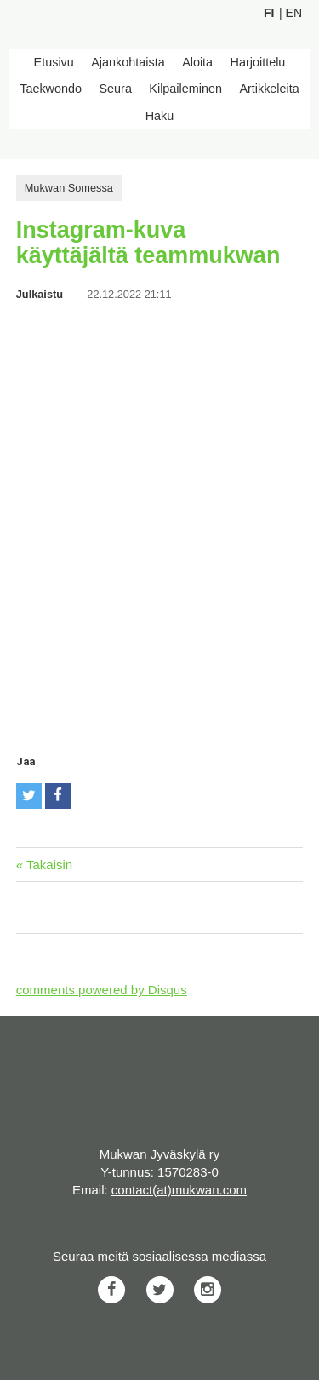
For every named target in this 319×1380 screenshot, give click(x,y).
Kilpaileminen (185, 88)
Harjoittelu (258, 62)
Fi (269, 13)
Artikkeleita (269, 88)
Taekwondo (51, 88)
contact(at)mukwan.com (179, 1189)
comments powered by (101, 989)
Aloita (197, 62)
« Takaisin (44, 864)
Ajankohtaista (127, 62)
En (294, 13)
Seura (115, 88)
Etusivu (54, 62)
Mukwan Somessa (69, 187)
